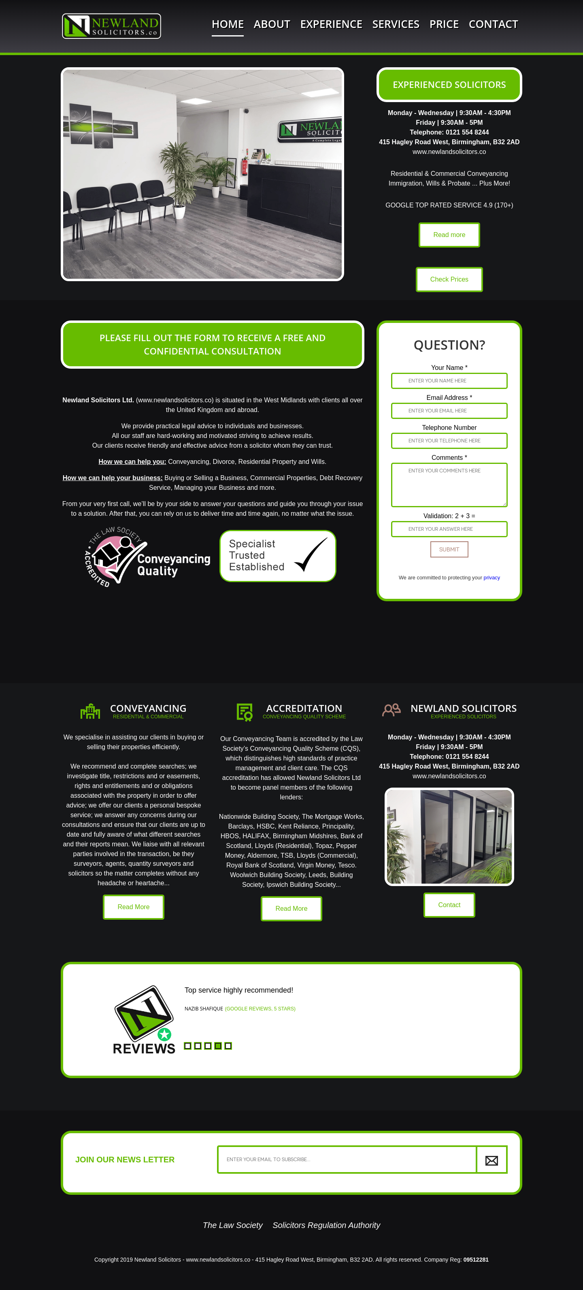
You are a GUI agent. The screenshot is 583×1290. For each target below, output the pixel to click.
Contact (493, 24)
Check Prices (449, 279)
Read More (133, 906)
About (272, 24)
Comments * (449, 457)
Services (396, 24)
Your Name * (449, 367)
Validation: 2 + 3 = (449, 516)
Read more (449, 234)
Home (228, 24)
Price (444, 24)
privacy (492, 578)
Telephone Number (449, 427)
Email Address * (449, 397)
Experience (331, 24)
